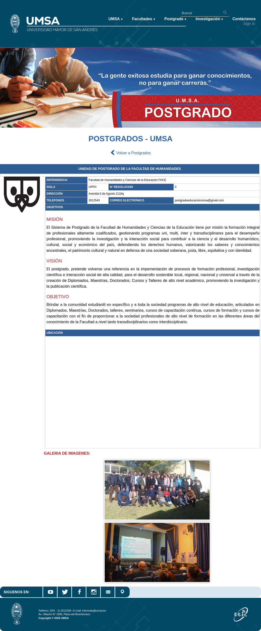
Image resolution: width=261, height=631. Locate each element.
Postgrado (175, 19)
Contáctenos (244, 19)
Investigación (209, 19)
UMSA (115, 19)
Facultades (143, 19)
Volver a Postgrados (130, 153)
